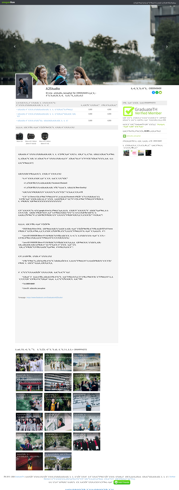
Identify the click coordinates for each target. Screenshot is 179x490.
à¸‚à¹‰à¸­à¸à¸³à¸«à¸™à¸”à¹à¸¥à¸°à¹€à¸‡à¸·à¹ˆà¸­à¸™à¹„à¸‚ (115, 478)
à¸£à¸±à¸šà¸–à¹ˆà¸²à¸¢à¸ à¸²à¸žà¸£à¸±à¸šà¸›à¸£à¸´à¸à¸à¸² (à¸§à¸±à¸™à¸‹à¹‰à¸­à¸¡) (44, 109)
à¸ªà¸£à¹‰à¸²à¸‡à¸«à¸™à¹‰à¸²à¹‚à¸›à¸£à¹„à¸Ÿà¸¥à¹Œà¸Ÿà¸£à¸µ (155, 3)
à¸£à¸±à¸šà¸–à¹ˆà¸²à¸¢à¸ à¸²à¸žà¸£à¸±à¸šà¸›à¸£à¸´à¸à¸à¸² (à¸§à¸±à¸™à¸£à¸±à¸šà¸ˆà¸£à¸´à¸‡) (46, 114)
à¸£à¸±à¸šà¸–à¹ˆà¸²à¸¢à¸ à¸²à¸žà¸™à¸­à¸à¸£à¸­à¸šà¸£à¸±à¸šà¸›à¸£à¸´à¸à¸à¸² (42, 120)
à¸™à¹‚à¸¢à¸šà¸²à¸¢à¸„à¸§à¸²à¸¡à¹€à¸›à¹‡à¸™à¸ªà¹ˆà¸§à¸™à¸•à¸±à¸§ (73, 478)
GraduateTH (19, 476)
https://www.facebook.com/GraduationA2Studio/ (45, 297)
